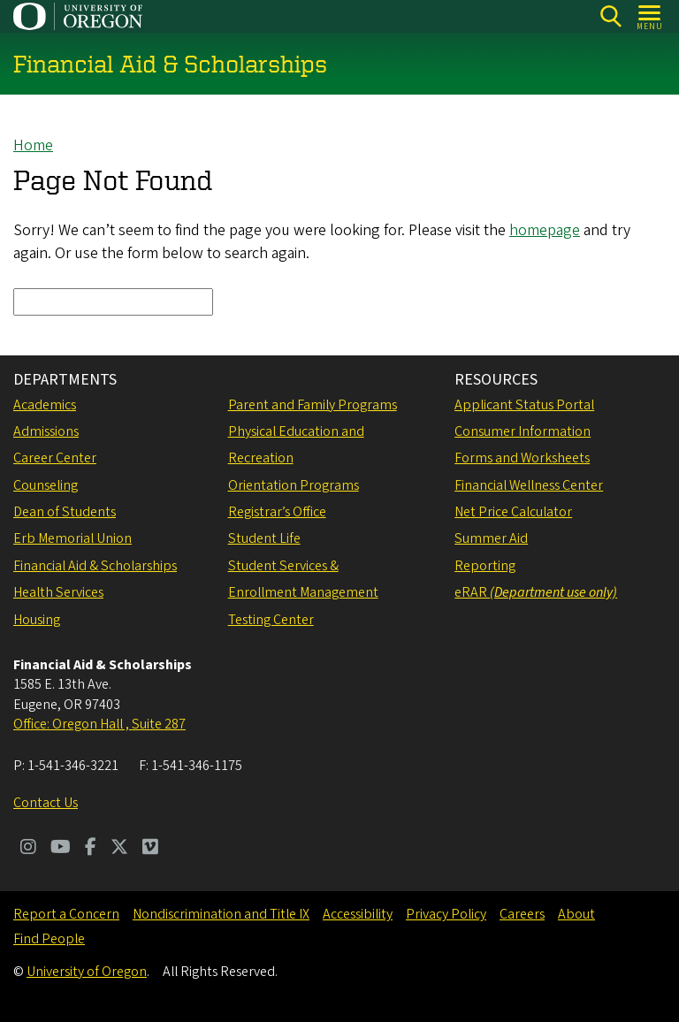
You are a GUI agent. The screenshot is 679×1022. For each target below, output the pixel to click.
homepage (544, 231)
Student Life (264, 538)
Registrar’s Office (277, 512)
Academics (44, 405)
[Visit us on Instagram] (28, 848)
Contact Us (45, 802)
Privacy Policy (446, 914)
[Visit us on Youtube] (60, 848)
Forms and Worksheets (522, 458)
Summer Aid (491, 538)
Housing (36, 619)
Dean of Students (64, 512)
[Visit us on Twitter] (119, 848)
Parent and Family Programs (312, 405)
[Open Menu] (650, 16)
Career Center (54, 458)
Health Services (58, 592)
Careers (522, 914)
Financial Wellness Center (528, 485)
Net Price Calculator (513, 512)
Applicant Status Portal (524, 405)
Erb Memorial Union (72, 538)
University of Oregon (87, 971)
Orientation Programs (293, 485)
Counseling (45, 485)
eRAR (535, 592)
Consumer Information (522, 431)
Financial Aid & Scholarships (95, 566)
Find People (49, 939)
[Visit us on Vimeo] (150, 848)
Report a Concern (66, 914)
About (576, 914)
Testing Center (271, 619)
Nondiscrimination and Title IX (221, 914)
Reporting (484, 566)
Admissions (46, 431)
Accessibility (358, 914)
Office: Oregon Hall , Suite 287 (99, 724)
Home (33, 145)
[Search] (610, 16)
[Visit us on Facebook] (90, 848)
